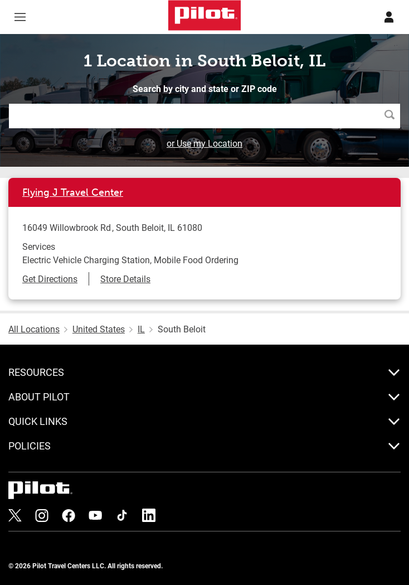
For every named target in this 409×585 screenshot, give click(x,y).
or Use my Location (204, 143)
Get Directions (49, 278)
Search (392, 116)
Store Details (125, 278)
